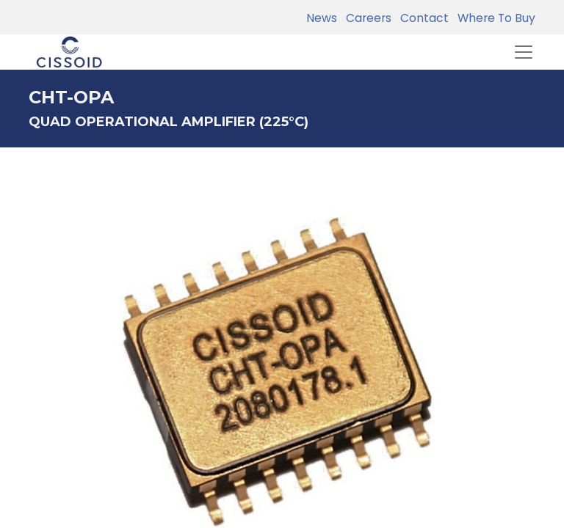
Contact (421, 18)
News (321, 18)
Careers (365, 18)
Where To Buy (493, 18)
